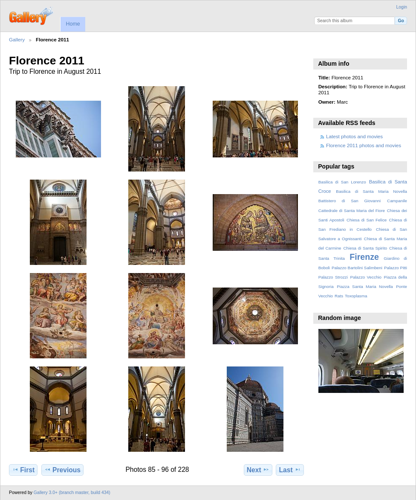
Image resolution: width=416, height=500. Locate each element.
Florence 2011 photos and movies (363, 145)
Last (290, 470)
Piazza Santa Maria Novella (365, 286)
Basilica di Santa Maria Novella (371, 191)
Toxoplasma (356, 296)
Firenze (364, 257)
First (23, 470)
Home (73, 24)
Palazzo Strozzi (333, 277)
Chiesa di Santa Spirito (365, 248)
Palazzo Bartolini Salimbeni (357, 267)
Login (401, 7)
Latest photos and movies (354, 136)
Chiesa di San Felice (367, 220)
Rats (339, 296)
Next (258, 470)
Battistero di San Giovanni (349, 200)
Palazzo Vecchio (365, 277)
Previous (62, 470)
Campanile (397, 200)
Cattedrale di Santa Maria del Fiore (351, 210)
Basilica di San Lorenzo (342, 182)
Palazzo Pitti (395, 267)
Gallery (17, 39)
